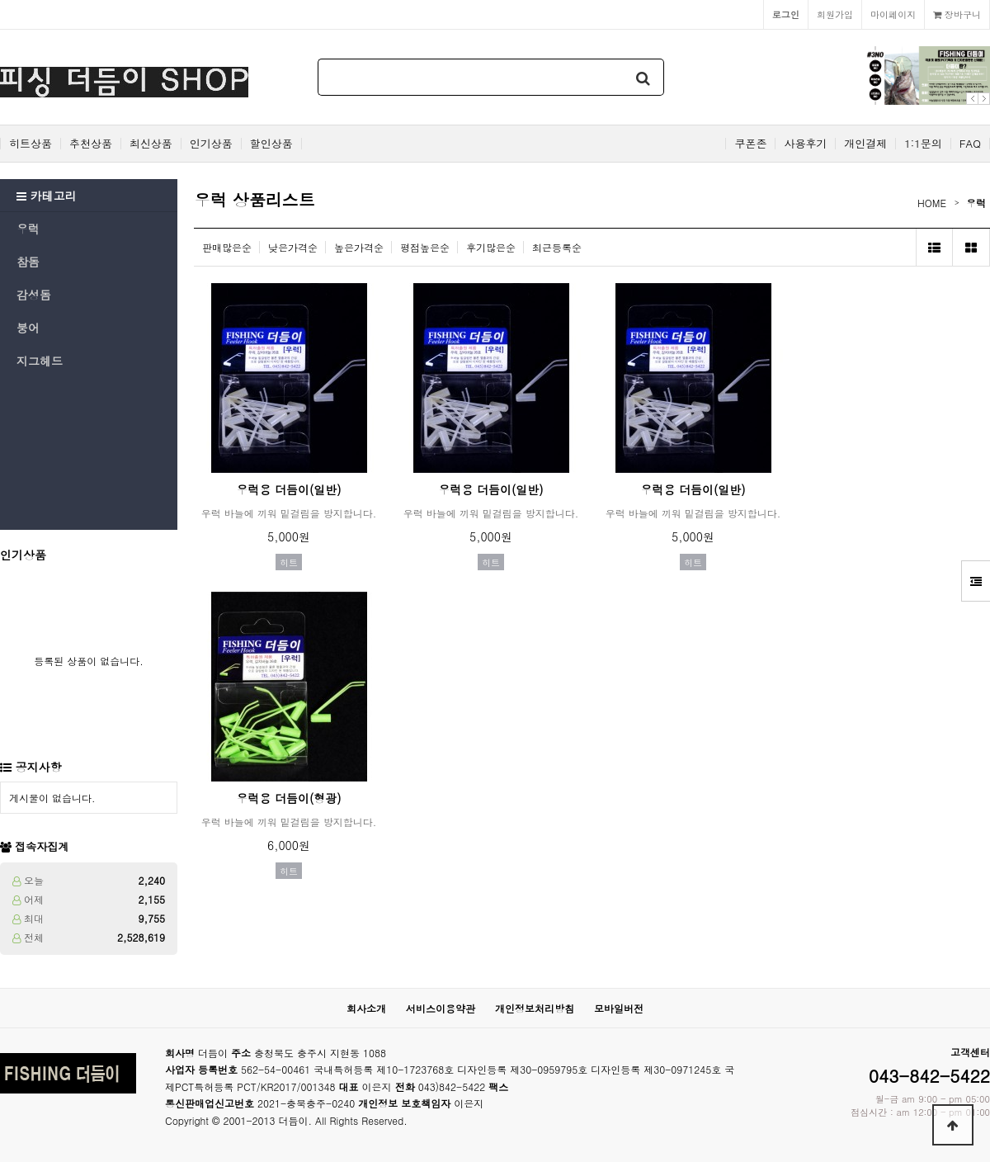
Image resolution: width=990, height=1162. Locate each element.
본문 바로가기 (0, 0)
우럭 (28, 228)
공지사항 (39, 766)
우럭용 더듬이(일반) (288, 489)
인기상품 (211, 143)
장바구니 (957, 14)
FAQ (970, 143)
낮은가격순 (293, 247)
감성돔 (33, 294)
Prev (972, 98)
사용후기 (805, 143)
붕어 (28, 327)
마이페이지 (893, 14)
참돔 (28, 261)
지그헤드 (39, 360)
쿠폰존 (750, 143)
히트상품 (30, 143)
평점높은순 (425, 247)
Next (984, 98)
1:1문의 (923, 143)
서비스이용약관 (440, 1008)
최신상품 (151, 143)
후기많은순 (491, 247)
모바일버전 (619, 1008)
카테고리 (46, 195)
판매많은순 (227, 247)
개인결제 (865, 143)
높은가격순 (359, 247)
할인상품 (271, 143)
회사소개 (366, 1008)
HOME (931, 203)
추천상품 (90, 143)
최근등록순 (557, 247)
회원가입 (835, 14)
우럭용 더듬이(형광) (288, 798)
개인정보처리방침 (534, 1008)
